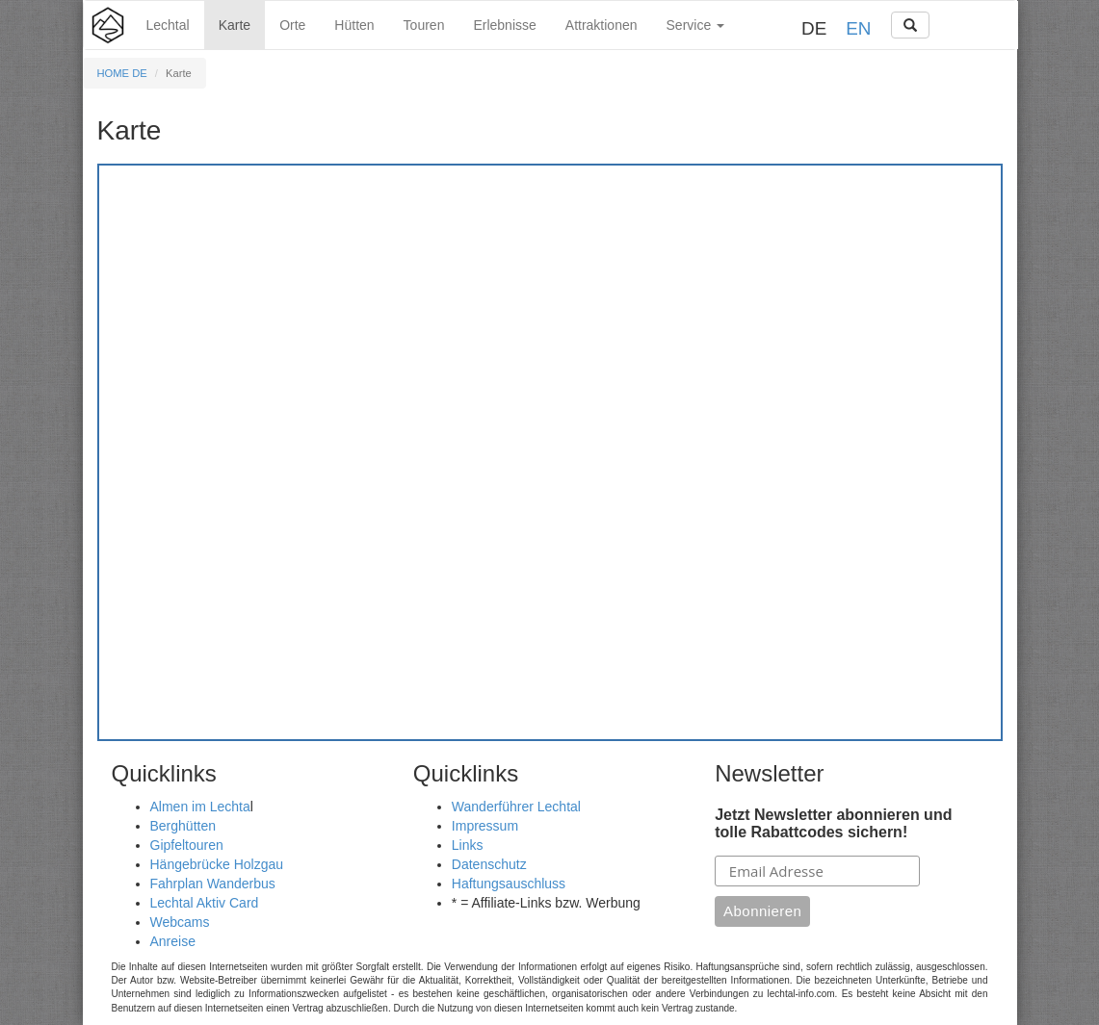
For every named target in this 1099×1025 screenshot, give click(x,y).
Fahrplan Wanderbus (212, 883)
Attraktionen (601, 25)
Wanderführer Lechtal (516, 806)
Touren (424, 25)
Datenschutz (489, 864)
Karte (234, 25)
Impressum (485, 825)
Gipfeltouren (186, 845)
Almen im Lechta (200, 806)
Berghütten (183, 825)
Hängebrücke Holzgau (217, 864)
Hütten (354, 25)
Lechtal (168, 25)
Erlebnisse (504, 25)
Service (696, 25)
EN (858, 28)
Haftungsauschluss (508, 883)
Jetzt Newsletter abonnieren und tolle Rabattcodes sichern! (833, 823)
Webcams (180, 922)
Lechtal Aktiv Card (204, 902)
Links (468, 845)
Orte (292, 25)
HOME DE (122, 73)
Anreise (173, 941)
